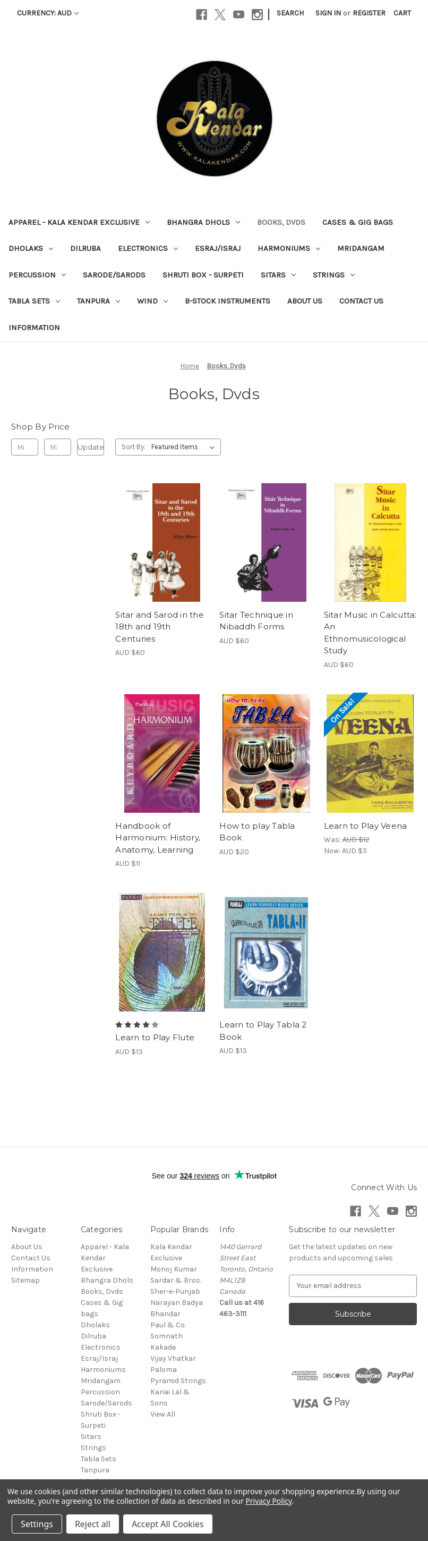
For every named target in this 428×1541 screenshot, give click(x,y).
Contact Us (361, 301)
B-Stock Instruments (227, 301)
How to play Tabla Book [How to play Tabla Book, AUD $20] (257, 832)
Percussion (37, 275)
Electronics (148, 248)
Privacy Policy (268, 1501)
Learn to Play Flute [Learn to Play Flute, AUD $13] (154, 1037)
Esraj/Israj (218, 248)
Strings (334, 275)
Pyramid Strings (178, 1380)
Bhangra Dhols (203, 222)
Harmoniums (289, 248)
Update (91, 447)
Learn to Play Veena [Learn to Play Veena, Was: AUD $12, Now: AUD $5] (365, 826)
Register (369, 13)
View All (162, 1414)
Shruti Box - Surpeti (203, 275)
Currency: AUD (48, 13)
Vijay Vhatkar (173, 1358)
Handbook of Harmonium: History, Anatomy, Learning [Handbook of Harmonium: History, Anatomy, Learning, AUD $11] (157, 838)
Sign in (328, 13)
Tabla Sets (34, 301)
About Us (304, 301)
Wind (152, 301)
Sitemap (25, 1280)
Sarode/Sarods (114, 275)
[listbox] (185, 447)
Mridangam (360, 248)
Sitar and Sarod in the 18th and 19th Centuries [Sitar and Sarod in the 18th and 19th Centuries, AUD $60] (159, 627)
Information (34, 327)
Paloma (163, 1369)
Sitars (278, 275)
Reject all (92, 1524)
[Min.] (24, 447)
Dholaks (30, 248)
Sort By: (133, 447)
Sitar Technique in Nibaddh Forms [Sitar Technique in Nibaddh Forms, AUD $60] (256, 621)
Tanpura (98, 301)
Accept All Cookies (168, 1524)
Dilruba (85, 248)
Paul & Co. (168, 1324)
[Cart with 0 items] (402, 13)
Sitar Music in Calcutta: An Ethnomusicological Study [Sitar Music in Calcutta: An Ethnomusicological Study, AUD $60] (370, 633)
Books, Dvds (281, 222)
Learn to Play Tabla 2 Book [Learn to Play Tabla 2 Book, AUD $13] (262, 1031)
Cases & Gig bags (357, 222)
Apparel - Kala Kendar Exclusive (79, 222)
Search (290, 13)
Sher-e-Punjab (175, 1291)
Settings (37, 1524)
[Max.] (57, 447)
